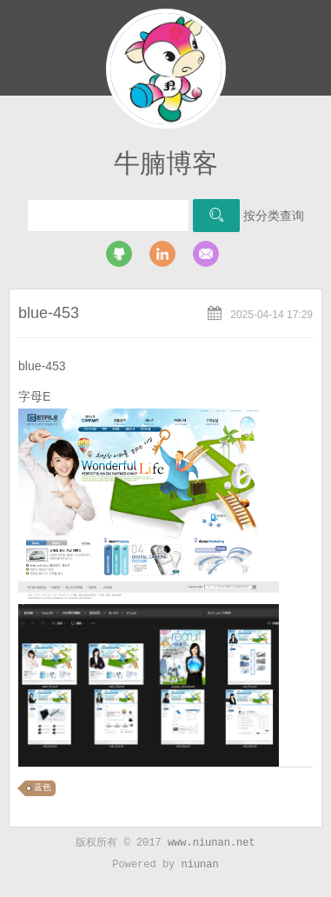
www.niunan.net (211, 843)
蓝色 (42, 788)
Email (206, 254)
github (119, 254)
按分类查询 (273, 216)
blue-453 (48, 313)
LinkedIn (162, 254)
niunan (200, 865)
